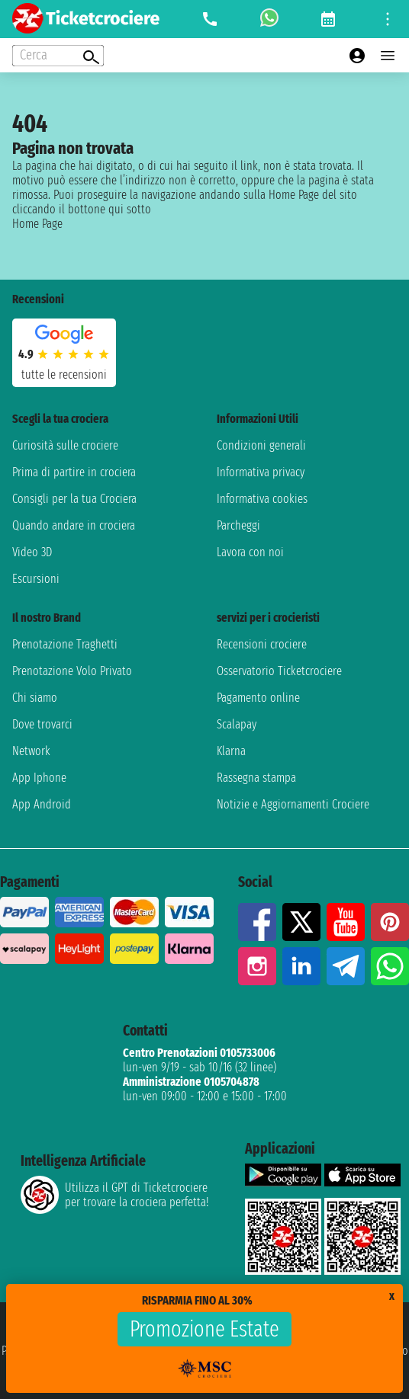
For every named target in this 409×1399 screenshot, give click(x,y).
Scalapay (236, 724)
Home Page (37, 223)
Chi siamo (34, 697)
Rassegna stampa (256, 777)
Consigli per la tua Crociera (74, 498)
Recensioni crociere (262, 644)
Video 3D (32, 552)
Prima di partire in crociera (74, 472)
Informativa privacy (260, 472)
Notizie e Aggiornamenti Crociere (293, 804)
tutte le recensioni (64, 374)
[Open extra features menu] (58, 55)
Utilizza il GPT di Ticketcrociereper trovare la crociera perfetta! (114, 1195)
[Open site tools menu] (387, 19)
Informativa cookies (262, 498)
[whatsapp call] (269, 19)
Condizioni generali (261, 445)
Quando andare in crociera (73, 525)
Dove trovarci (42, 724)
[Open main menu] (387, 55)
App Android (41, 804)
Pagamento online (258, 697)
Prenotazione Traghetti (65, 644)
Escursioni (36, 578)
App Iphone (39, 777)
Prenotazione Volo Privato (72, 671)
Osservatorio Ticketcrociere (279, 671)
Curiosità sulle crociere (65, 445)
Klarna (231, 751)
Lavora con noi (250, 552)
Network (31, 751)
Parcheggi (238, 525)
